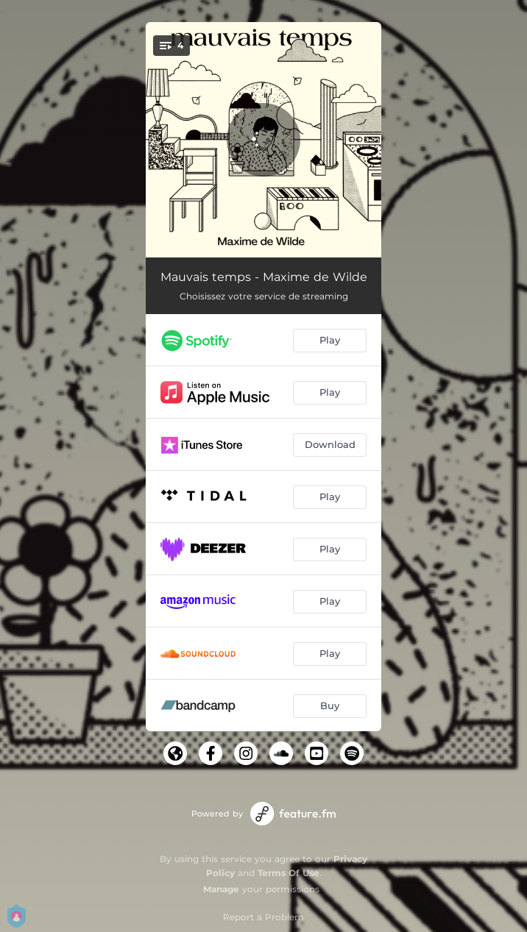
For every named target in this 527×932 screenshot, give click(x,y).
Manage (221, 888)
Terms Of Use (288, 872)
